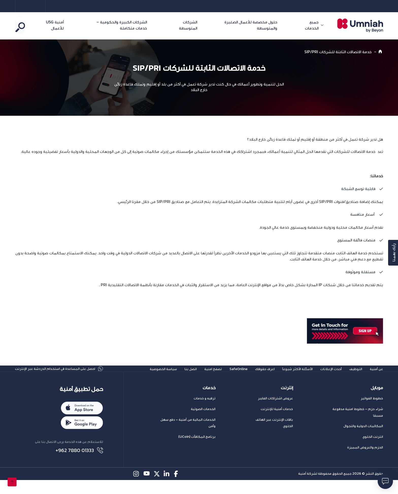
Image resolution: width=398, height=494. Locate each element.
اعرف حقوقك (253, 375)
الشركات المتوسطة (203, 25)
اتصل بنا (172, 375)
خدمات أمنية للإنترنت (277, 421)
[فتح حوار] (385, 481)
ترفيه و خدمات (204, 411)
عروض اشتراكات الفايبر (275, 411)
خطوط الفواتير (372, 411)
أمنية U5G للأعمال (65, 25)
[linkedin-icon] (167, 488)
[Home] (381, 52)
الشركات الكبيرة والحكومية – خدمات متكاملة (129, 25)
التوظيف (352, 375)
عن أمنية (375, 375)
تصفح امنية (197, 375)
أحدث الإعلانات (326, 375)
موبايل (377, 400)
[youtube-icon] (146, 488)
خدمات (209, 400)
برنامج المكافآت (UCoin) (196, 449)
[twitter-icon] (157, 488)
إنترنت (287, 400)
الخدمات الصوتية (203, 421)
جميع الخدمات (319, 25)
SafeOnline (224, 375)
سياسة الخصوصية (142, 375)
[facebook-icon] (177, 488)
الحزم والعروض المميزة (365, 460)
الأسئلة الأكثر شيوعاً (289, 375)
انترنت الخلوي (372, 449)
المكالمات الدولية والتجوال (363, 438)
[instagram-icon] (136, 488)
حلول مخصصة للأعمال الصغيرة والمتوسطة (269, 25)
